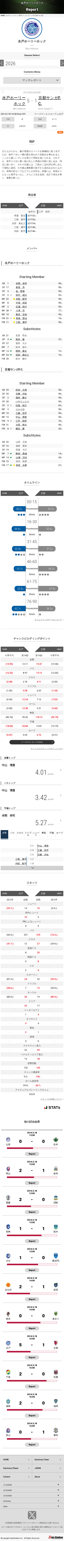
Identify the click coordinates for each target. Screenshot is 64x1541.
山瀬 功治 (21, 457)
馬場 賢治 (21, 318)
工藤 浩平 (21, 413)
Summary (7, 1501)
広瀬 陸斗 (21, 306)
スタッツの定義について (51, 1099)
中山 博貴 (21, 417)
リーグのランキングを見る (32, 742)
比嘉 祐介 (21, 405)
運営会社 (43, 1523)
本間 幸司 (21, 283)
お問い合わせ (53, 1523)
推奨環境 (17, 1523)
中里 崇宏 (21, 303)
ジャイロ (20, 409)
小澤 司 (20, 310)
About (37, 1477)
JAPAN (38, 1468)
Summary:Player (10, 1468)
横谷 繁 (20, 428)
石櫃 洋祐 (21, 393)
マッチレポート (32, 80)
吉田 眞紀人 (22, 355)
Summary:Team (42, 1459)
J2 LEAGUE (7, 1490)
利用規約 (9, 1523)
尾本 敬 (20, 339)
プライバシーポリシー (30, 1523)
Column (6, 1477)
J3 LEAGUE (7, 1496)
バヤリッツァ (22, 401)
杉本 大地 (21, 390)
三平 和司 (21, 421)
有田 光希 (21, 465)
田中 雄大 (21, 295)
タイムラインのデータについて (48, 620)
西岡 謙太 (21, 351)
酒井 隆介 (21, 397)
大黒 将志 (21, 424)
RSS (60, 132)
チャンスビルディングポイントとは (46, 749)
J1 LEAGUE (7, 1485)
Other (5, 1506)
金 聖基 (20, 291)
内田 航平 (21, 299)
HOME (3, 15)
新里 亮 (20, 287)
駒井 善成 (21, 453)
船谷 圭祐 (21, 314)
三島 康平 (21, 322)
